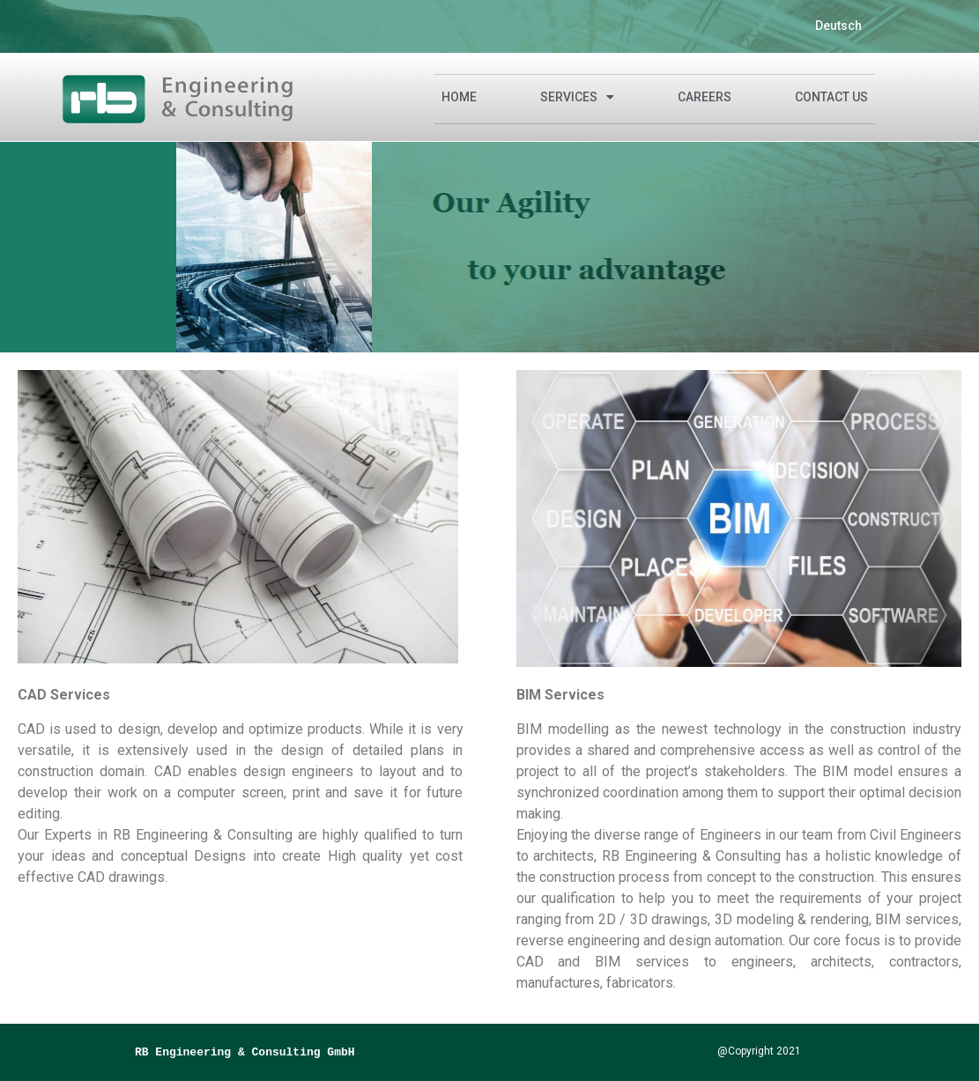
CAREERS (704, 97)
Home (459, 97)
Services (577, 97)
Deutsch (838, 26)
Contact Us (831, 97)
